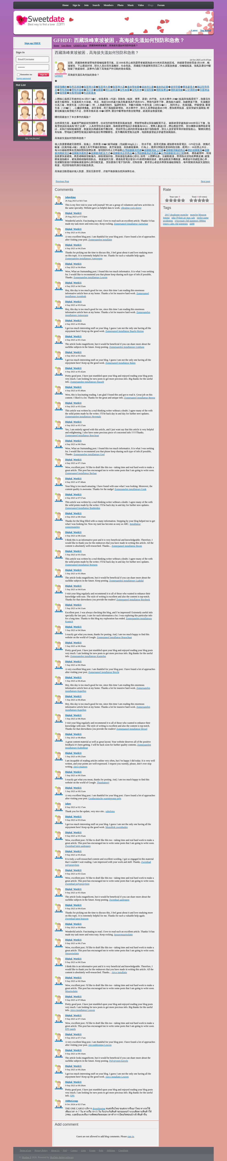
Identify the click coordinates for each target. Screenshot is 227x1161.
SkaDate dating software (62, 1157)
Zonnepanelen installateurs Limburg (126, 347)
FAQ (65, 1150)
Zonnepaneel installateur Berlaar (81, 473)
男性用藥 (64, 89)
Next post (205, 181)
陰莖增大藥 (90, 86)
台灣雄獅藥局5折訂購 (172, 153)
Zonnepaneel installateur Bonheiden (82, 508)
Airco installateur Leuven (82, 1010)
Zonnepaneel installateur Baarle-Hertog (124, 331)
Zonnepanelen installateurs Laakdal (126, 580)
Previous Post (62, 181)
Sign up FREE (32, 43)
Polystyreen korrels (118, 1060)
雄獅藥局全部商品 (122, 153)
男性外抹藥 (78, 89)
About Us (55, 1150)
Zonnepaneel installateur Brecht (103, 672)
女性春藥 (125, 89)
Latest (194, 30)
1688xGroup (71, 1100)
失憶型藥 (149, 89)
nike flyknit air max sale (183, 217)
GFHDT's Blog (80, 45)
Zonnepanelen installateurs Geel (89, 454)
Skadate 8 (26, 1157)
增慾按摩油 (162, 89)
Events (92, 1150)
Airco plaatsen (80, 766)
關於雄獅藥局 (195, 150)
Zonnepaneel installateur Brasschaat (114, 637)
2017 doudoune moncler (176, 214)
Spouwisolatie (72, 953)
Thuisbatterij (103, 782)
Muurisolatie (71, 991)
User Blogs (66, 45)
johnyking (70, 197)
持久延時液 (111, 89)
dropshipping (99, 1108)
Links (83, 1150)
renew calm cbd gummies (175, 223)
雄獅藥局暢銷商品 (175, 150)
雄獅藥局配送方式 (100, 153)
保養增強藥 (75, 92)
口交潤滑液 (191, 89)
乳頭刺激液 (90, 92)
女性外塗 (137, 89)
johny (68, 803)
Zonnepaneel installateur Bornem (81, 564)
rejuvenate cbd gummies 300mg (190, 220)
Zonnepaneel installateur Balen (120, 363)
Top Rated (205, 30)
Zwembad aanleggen (119, 899)
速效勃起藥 (162, 86)
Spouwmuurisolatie (123, 934)
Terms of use (25, 1150)
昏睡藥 (99, 89)
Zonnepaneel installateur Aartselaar (131, 223)
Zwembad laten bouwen (76, 918)
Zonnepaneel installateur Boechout (82, 435)
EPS (72, 1095)
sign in (130, 1136)
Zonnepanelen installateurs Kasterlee (88, 656)
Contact (74, 1150)
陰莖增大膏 (104, 86)
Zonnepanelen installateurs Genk (130, 489)
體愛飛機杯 (61, 86)
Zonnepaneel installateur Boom (127, 546)
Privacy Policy (41, 1150)
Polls (101, 1150)
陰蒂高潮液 (75, 86)
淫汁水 (89, 89)
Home (56, 45)
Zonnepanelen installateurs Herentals (83, 416)
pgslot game (202, 217)
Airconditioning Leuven (99, 1045)
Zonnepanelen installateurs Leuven (90, 277)
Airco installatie (119, 972)
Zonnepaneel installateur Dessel (132, 728)
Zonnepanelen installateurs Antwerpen (83, 258)
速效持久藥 (148, 86)
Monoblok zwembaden (116, 827)
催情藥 (63, 92)
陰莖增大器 (119, 86)
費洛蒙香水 (189, 86)
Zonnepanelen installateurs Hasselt (87, 381)
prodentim (168, 220)
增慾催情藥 (177, 89)
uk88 (192, 223)
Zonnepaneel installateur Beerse (139, 397)
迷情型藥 (175, 86)
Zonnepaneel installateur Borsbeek (133, 599)
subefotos (110, 811)
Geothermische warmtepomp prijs (104, 798)
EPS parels (70, 1029)
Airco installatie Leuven (117, 1076)
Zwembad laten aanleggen (78, 846)
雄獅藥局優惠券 (80, 153)
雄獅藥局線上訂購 (153, 150)
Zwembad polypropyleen (77, 884)
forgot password (24, 78)
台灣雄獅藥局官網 (132, 150)
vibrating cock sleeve (131, 208)
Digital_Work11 (73, 213)
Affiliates (111, 1150)
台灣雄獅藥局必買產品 (146, 153)
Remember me (24, 74)
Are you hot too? (32, 138)
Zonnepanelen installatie (100, 239)
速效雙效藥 (133, 86)
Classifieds (123, 1150)
